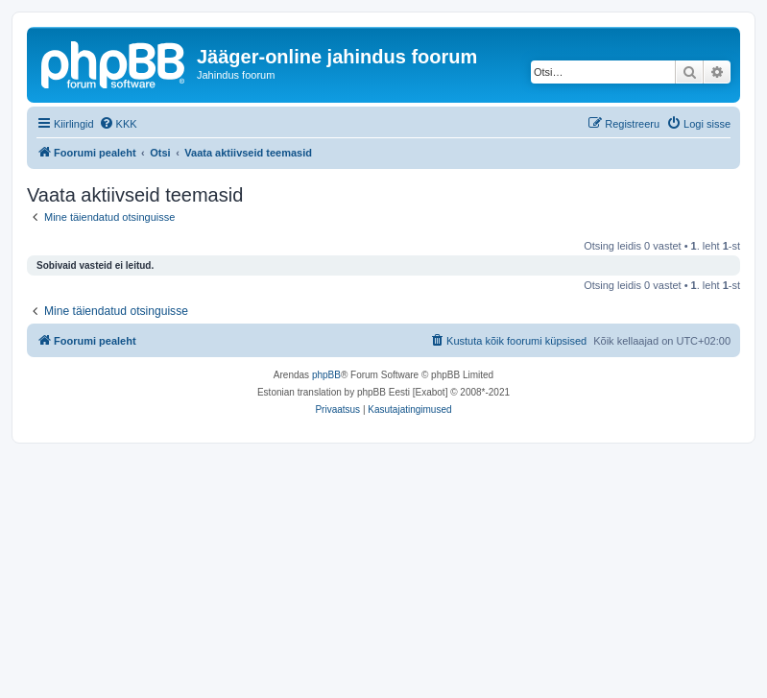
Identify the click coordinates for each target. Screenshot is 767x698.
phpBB (326, 375)
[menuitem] (118, 123)
